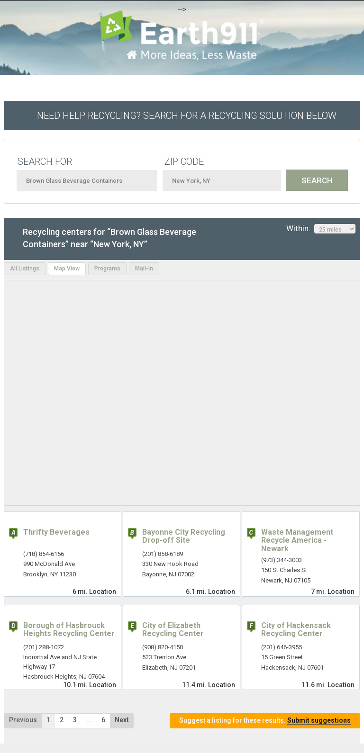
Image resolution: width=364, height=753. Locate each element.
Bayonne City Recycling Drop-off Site (183, 536)
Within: (320, 229)
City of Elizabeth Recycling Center (173, 629)
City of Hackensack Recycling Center (296, 629)
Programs (107, 268)
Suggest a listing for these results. (265, 721)
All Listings (24, 268)
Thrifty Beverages (56, 532)
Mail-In (144, 268)
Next (122, 720)
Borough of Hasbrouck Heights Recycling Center (69, 629)
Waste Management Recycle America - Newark (297, 540)
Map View (67, 268)
